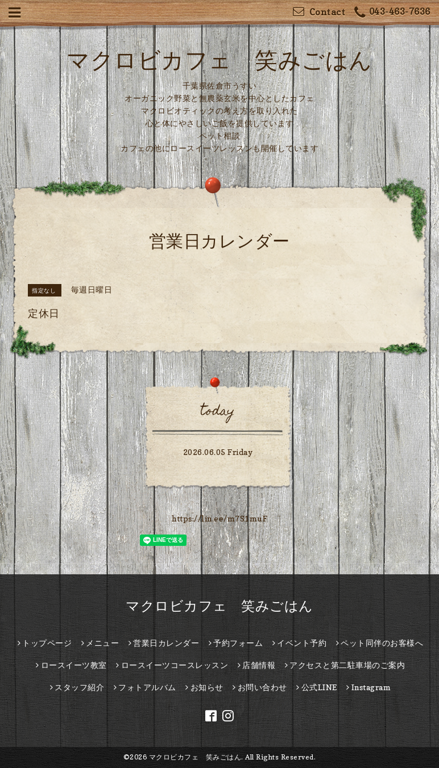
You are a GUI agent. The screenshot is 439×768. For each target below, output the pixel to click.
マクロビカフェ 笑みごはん (219, 59)
